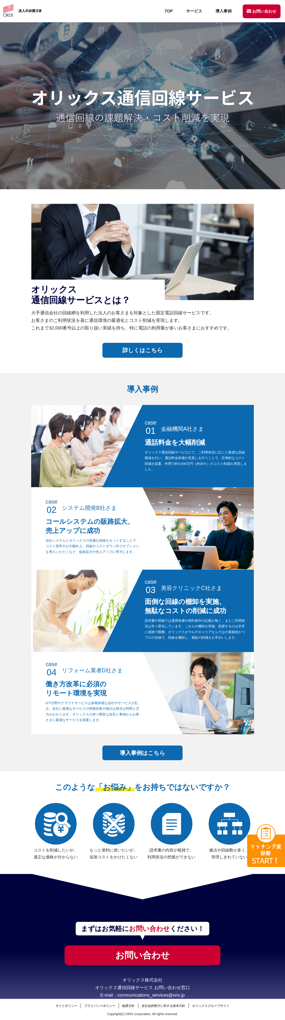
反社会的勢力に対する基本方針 (163, 1006)
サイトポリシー (66, 1006)
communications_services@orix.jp (151, 995)
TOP (169, 11)
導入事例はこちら (142, 753)
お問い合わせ (261, 11)
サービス (194, 11)
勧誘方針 (128, 1006)
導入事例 (224, 11)
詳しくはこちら (142, 350)
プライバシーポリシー (99, 1006)
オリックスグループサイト (211, 1006)
